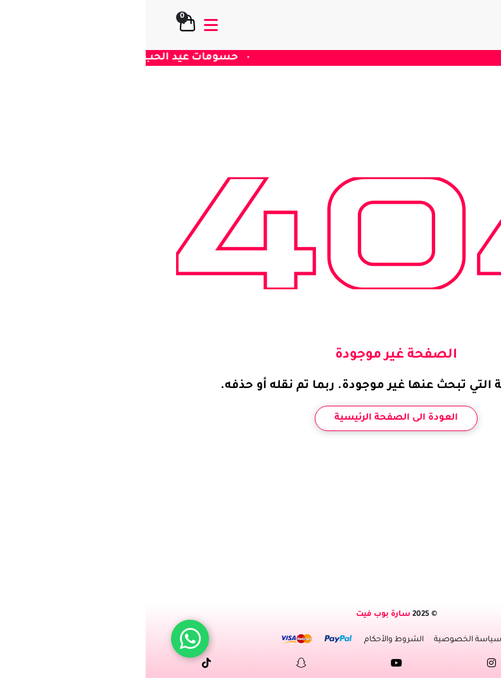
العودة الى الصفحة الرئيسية (250, 418)
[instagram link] (345, 665)
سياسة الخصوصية (322, 640)
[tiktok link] (60, 665)
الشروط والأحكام (248, 640)
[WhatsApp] (44, 639)
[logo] (444, 25)
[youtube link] (251, 665)
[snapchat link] (156, 665)
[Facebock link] (441, 665)
